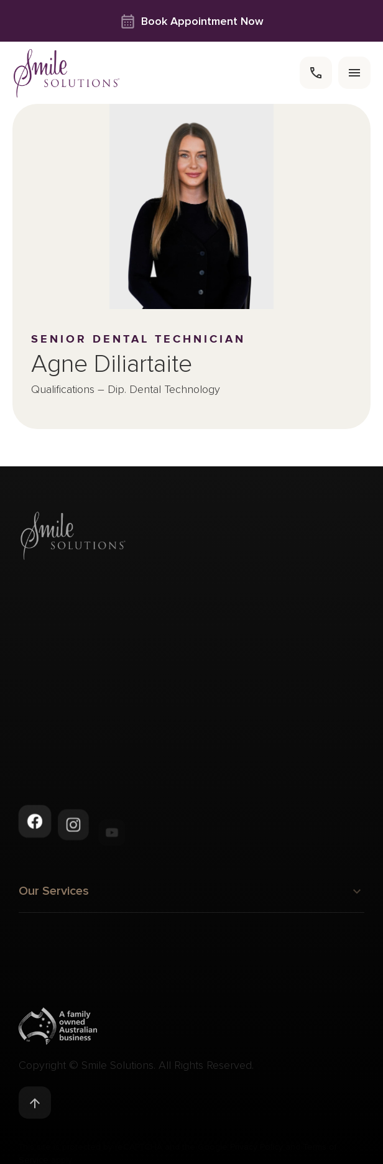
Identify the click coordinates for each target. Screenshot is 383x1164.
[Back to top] (35, 1105)
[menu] (354, 73)
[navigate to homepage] (66, 73)
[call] (316, 73)
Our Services (191, 895)
